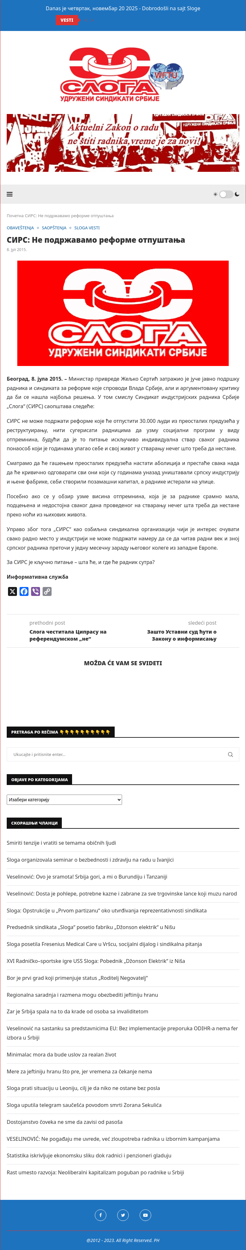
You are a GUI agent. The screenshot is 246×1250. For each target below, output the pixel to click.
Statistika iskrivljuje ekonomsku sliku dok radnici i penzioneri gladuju (89, 1155)
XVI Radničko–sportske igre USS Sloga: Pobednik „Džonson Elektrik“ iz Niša (96, 960)
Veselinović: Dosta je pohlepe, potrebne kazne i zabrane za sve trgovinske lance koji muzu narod (122, 893)
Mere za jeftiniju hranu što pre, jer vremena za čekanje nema (79, 1071)
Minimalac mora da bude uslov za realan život (61, 1054)
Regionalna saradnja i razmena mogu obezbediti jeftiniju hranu (82, 994)
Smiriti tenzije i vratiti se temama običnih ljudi (61, 842)
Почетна (15, 215)
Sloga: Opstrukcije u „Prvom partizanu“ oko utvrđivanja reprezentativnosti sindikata (107, 910)
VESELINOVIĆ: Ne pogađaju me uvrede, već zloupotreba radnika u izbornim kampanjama (113, 1138)
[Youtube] (145, 1215)
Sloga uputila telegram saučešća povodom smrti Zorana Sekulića (84, 1105)
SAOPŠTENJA (54, 228)
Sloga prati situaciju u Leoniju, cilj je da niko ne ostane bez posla (83, 1088)
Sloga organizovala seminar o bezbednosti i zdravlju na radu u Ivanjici (90, 859)
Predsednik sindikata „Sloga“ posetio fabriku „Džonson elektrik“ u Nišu (91, 927)
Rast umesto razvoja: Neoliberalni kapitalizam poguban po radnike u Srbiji (95, 1172)
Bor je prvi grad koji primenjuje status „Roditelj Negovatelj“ (77, 977)
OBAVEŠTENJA (20, 228)
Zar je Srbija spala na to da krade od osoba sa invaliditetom (77, 1011)
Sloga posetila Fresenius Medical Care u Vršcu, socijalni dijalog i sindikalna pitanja (104, 944)
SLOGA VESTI (87, 228)
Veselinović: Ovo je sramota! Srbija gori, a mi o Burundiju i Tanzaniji (87, 876)
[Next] (92, 20)
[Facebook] (100, 1215)
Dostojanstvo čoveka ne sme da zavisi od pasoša (65, 1121)
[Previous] (85, 20)
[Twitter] (123, 1215)
